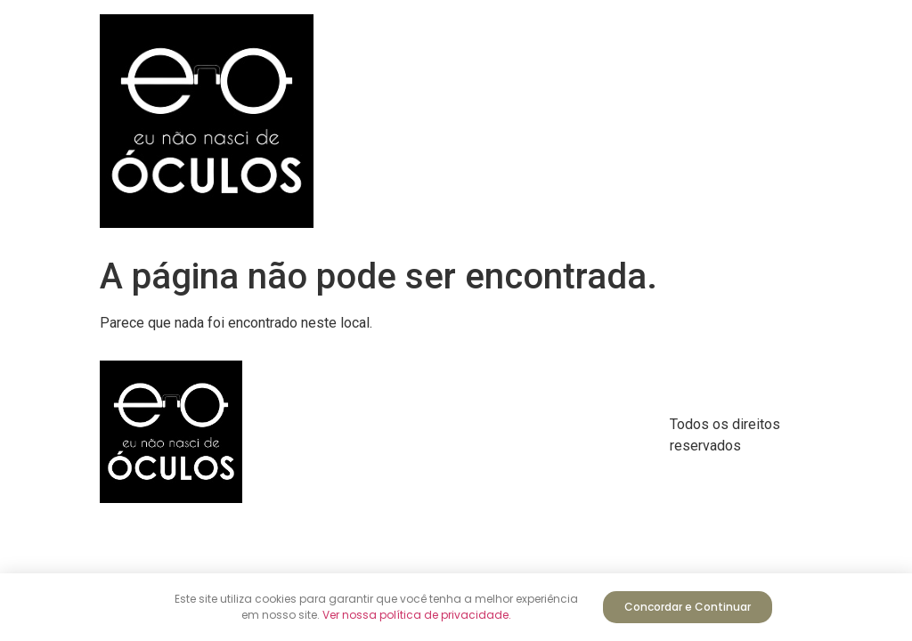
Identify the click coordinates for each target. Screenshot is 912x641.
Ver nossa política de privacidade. (416, 614)
